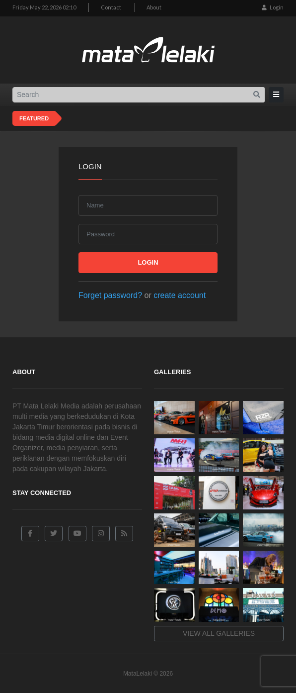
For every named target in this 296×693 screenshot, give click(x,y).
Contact (111, 7)
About (154, 7)
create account (179, 295)
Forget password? (110, 295)
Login (273, 7)
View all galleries (219, 633)
